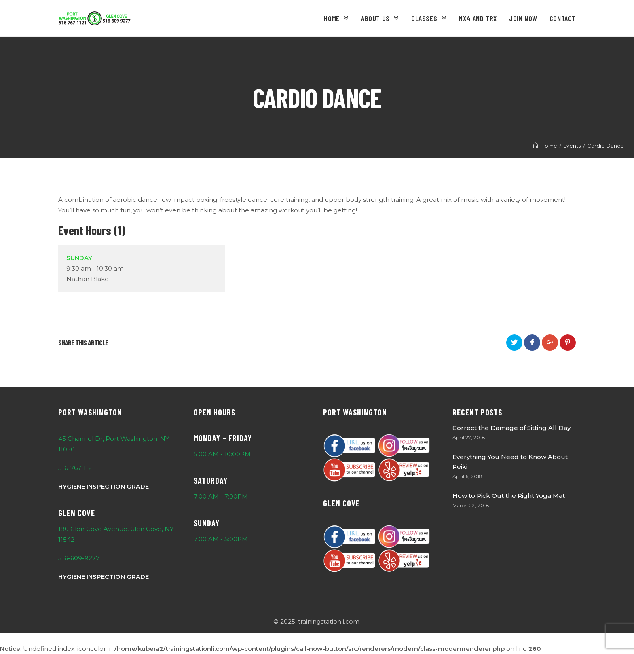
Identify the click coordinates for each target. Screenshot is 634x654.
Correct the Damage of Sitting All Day (511, 428)
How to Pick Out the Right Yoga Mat (508, 495)
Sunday (79, 258)
